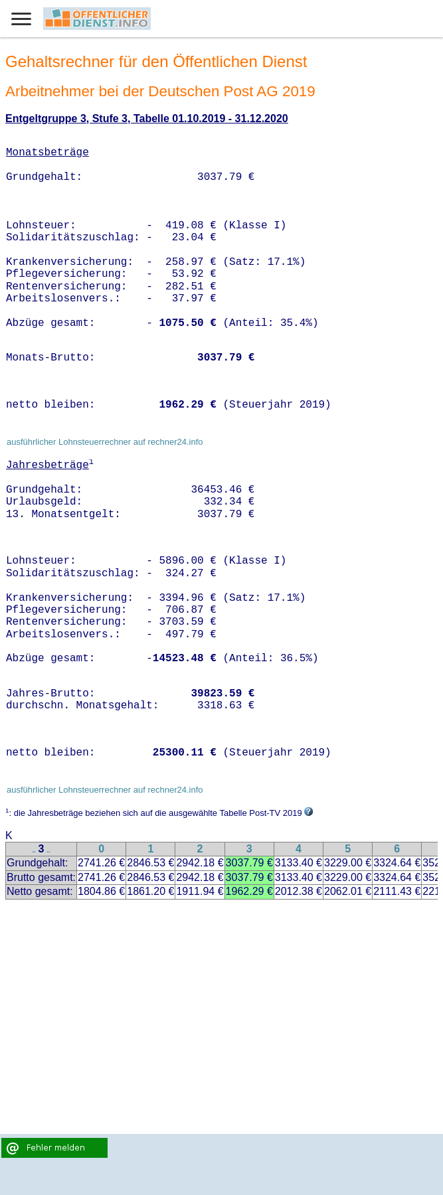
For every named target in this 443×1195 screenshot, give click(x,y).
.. (34, 850)
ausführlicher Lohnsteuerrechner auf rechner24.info (105, 442)
